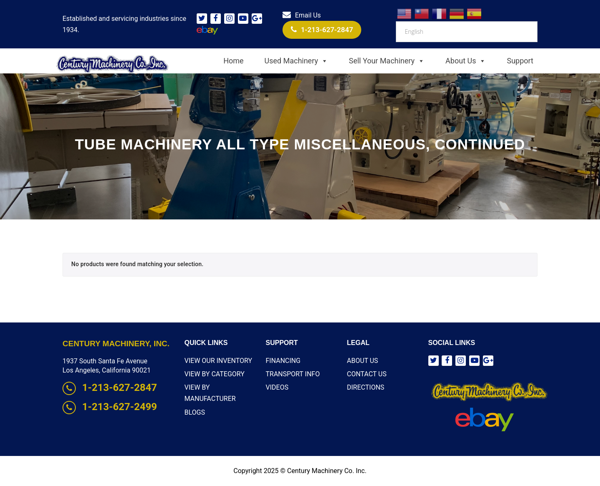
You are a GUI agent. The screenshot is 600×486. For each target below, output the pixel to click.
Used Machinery (296, 61)
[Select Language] (467, 31)
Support (520, 60)
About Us (465, 61)
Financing (283, 361)
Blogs (195, 412)
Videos (277, 387)
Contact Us (367, 374)
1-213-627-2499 (109, 407)
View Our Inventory (218, 361)
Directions (366, 387)
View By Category (215, 374)
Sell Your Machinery (387, 61)
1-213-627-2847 (322, 29)
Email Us (301, 15)
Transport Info (293, 374)
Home (233, 60)
